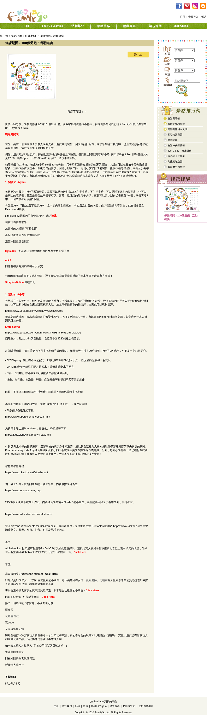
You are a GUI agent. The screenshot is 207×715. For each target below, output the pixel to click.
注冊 (182, 16)
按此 (32, 282)
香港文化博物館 (176, 123)
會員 (85, 706)
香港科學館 (174, 118)
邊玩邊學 (16, 35)
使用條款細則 (145, 706)
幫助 (203, 16)
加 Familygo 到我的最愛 (103, 701)
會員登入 (193, 16)
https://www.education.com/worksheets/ (28, 514)
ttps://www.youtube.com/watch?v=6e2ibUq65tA (35, 310)
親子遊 (4, 35)
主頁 (56, 706)
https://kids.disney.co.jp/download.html (28, 434)
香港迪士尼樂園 (176, 156)
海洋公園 (173, 140)
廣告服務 (115, 706)
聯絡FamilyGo (99, 706)
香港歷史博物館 (176, 166)
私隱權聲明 (129, 706)
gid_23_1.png (12, 683)
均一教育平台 (13, 484)
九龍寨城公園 (175, 161)
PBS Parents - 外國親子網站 (22, 596)
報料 (77, 706)
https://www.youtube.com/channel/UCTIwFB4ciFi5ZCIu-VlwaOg (43, 332)
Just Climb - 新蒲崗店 (179, 150)
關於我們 (67, 706)
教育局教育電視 (14, 466)
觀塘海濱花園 (175, 134)
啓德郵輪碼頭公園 (178, 129)
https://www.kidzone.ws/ (127, 526)
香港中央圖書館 (176, 145)
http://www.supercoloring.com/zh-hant (27, 416)
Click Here (51, 573)
